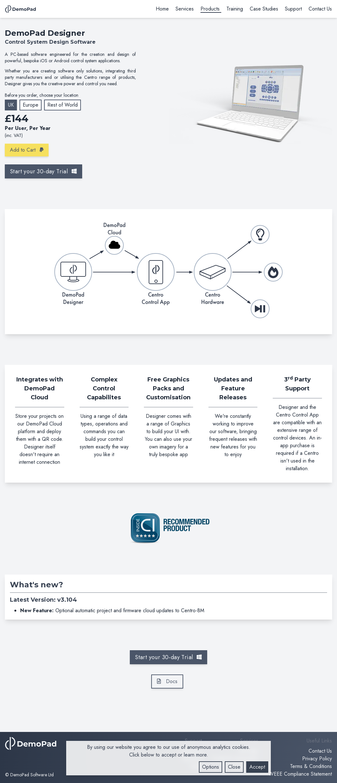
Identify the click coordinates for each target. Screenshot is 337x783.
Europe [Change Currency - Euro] (30, 105)
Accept (257, 767)
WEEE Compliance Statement (300, 774)
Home (162, 8)
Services (185, 8)
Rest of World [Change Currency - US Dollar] (62, 105)
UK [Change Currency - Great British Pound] (11, 105)
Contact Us (320, 8)
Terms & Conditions (311, 766)
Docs (167, 681)
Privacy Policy (317, 758)
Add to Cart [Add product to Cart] (26, 150)
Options (210, 767)
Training (234, 8)
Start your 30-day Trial (43, 171)
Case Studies (264, 8)
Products (210, 8)
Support (293, 8)
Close (234, 767)
